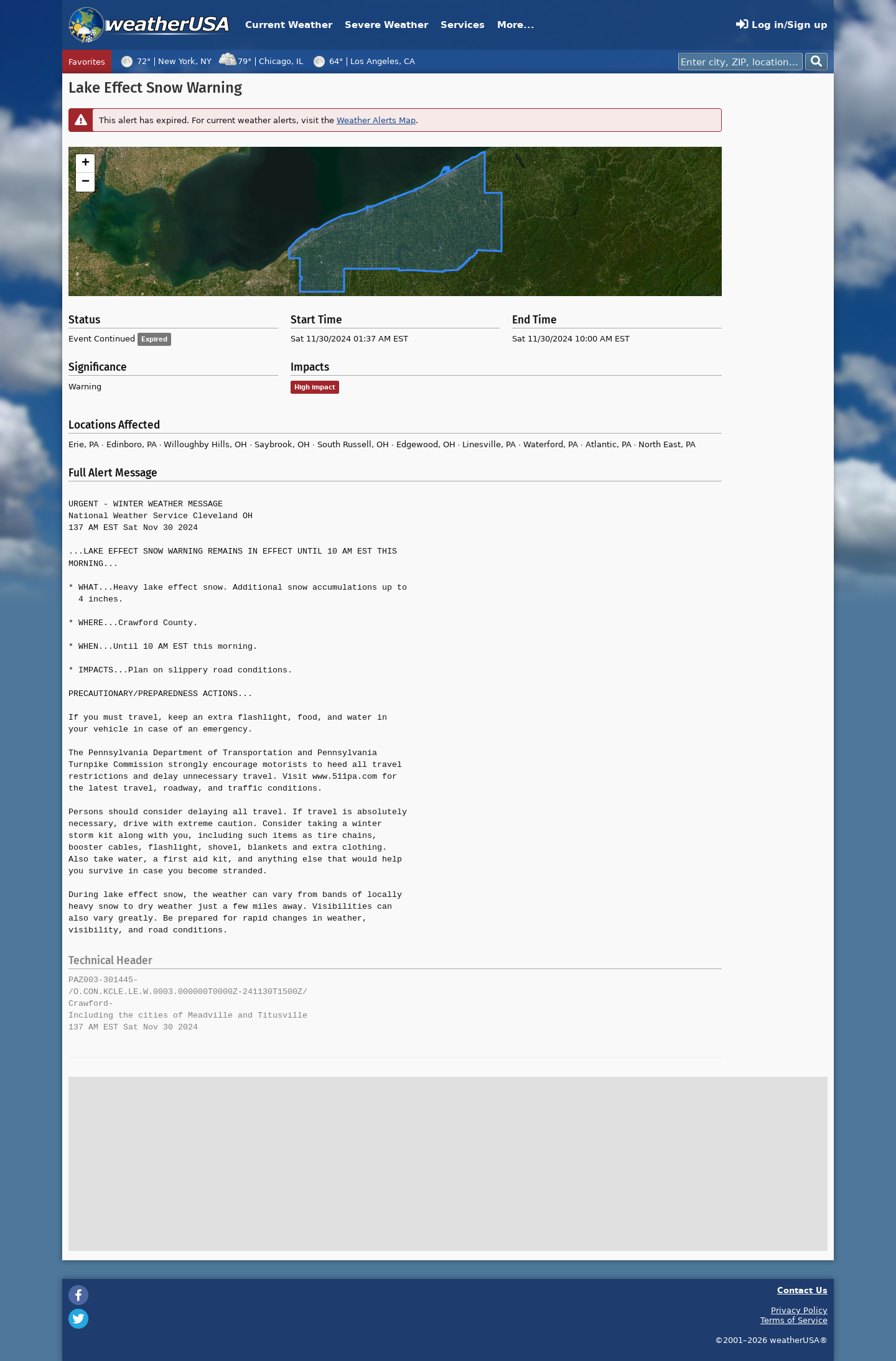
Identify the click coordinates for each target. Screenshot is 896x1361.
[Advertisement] (778, 266)
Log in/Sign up (782, 24)
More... (515, 24)
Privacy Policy (799, 1310)
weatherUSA (149, 25)
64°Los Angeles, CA (362, 61)
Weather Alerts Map (376, 120)
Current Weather (288, 24)
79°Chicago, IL (260, 61)
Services (463, 24)
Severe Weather (386, 24)
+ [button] (86, 163)
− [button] (86, 182)
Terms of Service (794, 1320)
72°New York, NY (164, 61)
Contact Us (802, 1289)
